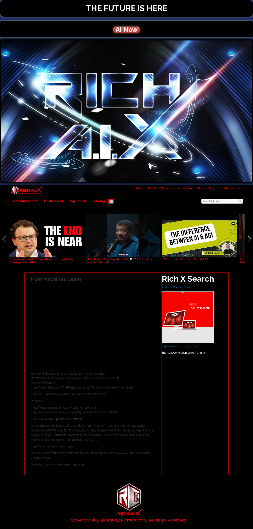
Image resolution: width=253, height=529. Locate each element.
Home (140, 188)
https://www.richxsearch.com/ (181, 346)
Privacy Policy (206, 188)
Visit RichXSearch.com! (176, 287)
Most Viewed (53, 201)
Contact (222, 188)
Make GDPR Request (159, 188)
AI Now (126, 30)
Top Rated (77, 201)
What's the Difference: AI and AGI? (185, 259)
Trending (98, 201)
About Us (235, 188)
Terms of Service (185, 188)
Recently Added (25, 201)
